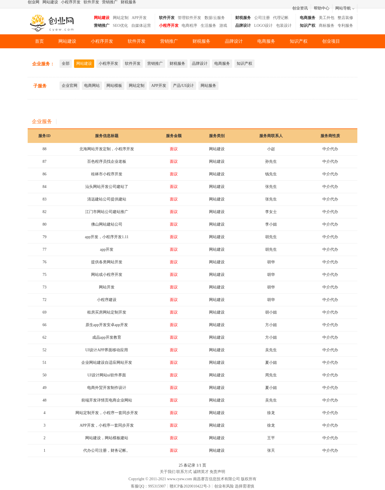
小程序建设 (107, 300)
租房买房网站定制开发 (106, 312)
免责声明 (217, 472)
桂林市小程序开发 (106, 174)
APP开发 (139, 18)
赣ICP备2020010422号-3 (190, 486)
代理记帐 (281, 18)
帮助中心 (321, 8)
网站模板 (114, 85)
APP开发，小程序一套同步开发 (107, 425)
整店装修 (345, 18)
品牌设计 (234, 41)
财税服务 (128, 2)
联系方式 (184, 472)
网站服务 (208, 85)
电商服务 (266, 41)
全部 (66, 63)
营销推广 (110, 2)
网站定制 (121, 18)
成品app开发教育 (106, 337)
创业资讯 (300, 8)
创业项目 (331, 41)
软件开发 (91, 2)
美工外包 (326, 18)
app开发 (106, 249)
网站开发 (107, 287)
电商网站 (92, 85)
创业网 (33, 2)
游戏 (223, 25)
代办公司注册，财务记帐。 (106, 450)
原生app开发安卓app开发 (106, 325)
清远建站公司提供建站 (106, 199)
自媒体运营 (141, 25)
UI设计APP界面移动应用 (106, 350)
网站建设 (50, 2)
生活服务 (208, 25)
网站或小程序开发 (106, 275)
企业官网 (69, 85)
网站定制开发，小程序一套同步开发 (106, 413)
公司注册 (262, 18)
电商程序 (189, 25)
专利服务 (345, 25)
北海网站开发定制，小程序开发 (106, 149)
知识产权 (299, 41)
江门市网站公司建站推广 (106, 212)
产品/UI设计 (183, 85)
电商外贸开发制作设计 (106, 388)
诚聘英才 (201, 472)
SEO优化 (120, 25)
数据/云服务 (215, 18)
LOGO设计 (263, 25)
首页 (39, 41)
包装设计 (284, 25)
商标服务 (326, 25)
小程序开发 (70, 2)
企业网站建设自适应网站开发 (106, 362)
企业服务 (42, 121)
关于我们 (167, 472)
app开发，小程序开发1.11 (107, 237)
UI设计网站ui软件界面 (106, 375)
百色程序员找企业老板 (106, 161)
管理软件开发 (189, 18)
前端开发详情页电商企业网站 (106, 400)
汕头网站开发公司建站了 (106, 187)
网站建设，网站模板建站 (106, 438)
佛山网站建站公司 (106, 224)
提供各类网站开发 (106, 262)
